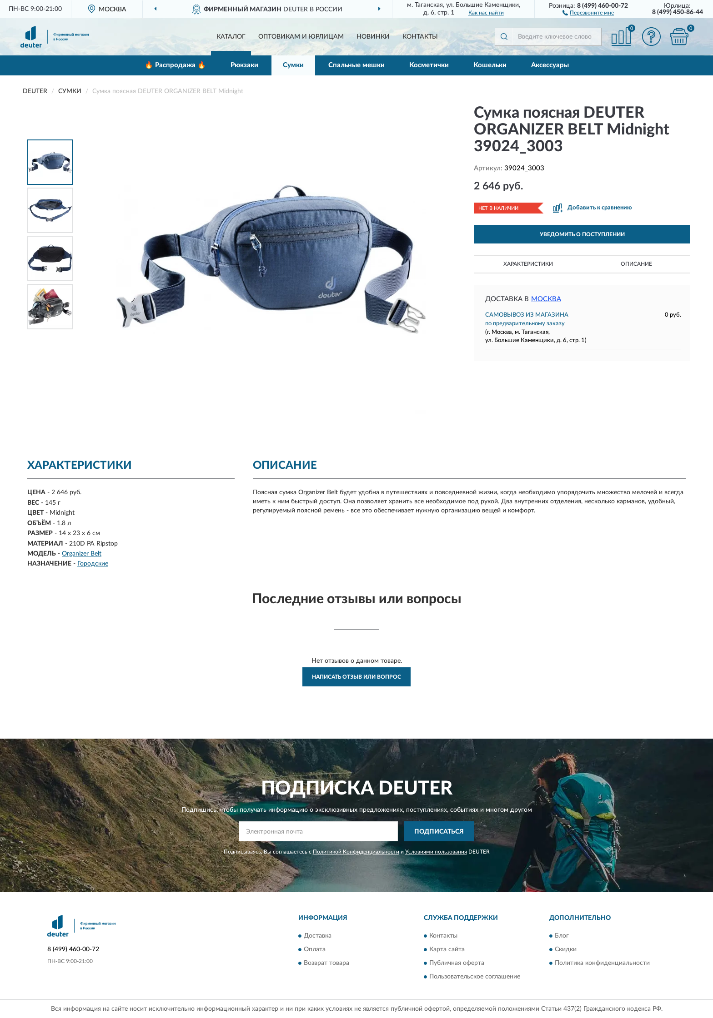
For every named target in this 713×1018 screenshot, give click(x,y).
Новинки (373, 37)
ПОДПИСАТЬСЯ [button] (439, 832)
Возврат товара (326, 963)
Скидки (566, 949)
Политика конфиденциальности (602, 963)
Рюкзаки (244, 65)
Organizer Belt (81, 554)
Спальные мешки (356, 65)
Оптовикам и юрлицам (301, 37)
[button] (588, 12)
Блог (562, 936)
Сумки (293, 65)
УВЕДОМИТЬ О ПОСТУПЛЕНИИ (582, 234)
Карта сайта (447, 949)
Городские (92, 564)
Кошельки (490, 65)
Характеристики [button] (528, 264)
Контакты (420, 37)
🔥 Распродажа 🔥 (175, 65)
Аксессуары (550, 65)
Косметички (429, 65)
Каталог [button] (231, 37)
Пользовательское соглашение (474, 976)
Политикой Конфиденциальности (356, 851)
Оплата (315, 949)
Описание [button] (636, 264)
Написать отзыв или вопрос (356, 677)
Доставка (317, 936)
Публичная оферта (456, 963)
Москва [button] (546, 299)
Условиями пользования (436, 851)
